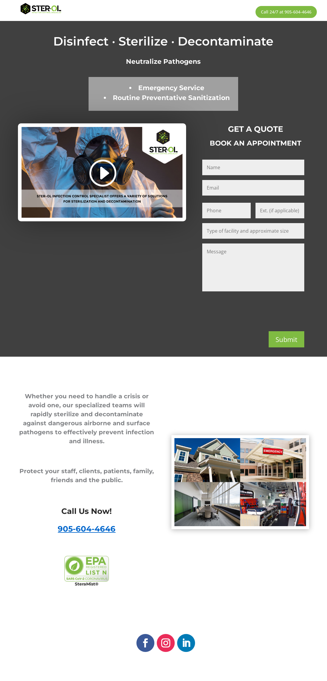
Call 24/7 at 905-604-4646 (286, 12)
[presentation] (247, 310)
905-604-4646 (86, 529)
